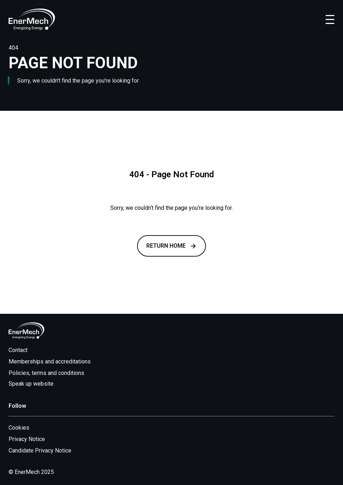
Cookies (19, 427)
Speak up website (35, 383)
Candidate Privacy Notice (40, 450)
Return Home (171, 245)
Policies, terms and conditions (46, 373)
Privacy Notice (27, 439)
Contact (18, 350)
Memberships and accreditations (50, 361)
